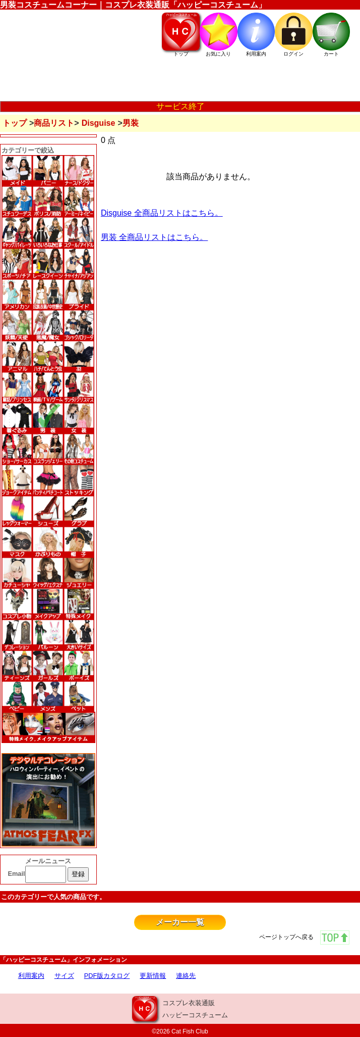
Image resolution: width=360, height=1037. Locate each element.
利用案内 (31, 975)
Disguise (98, 123)
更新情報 (153, 975)
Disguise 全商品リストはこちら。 (162, 213)
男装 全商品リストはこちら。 (154, 237)
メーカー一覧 (180, 922)
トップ (15, 123)
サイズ (64, 975)
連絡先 (186, 975)
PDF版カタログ (107, 975)
